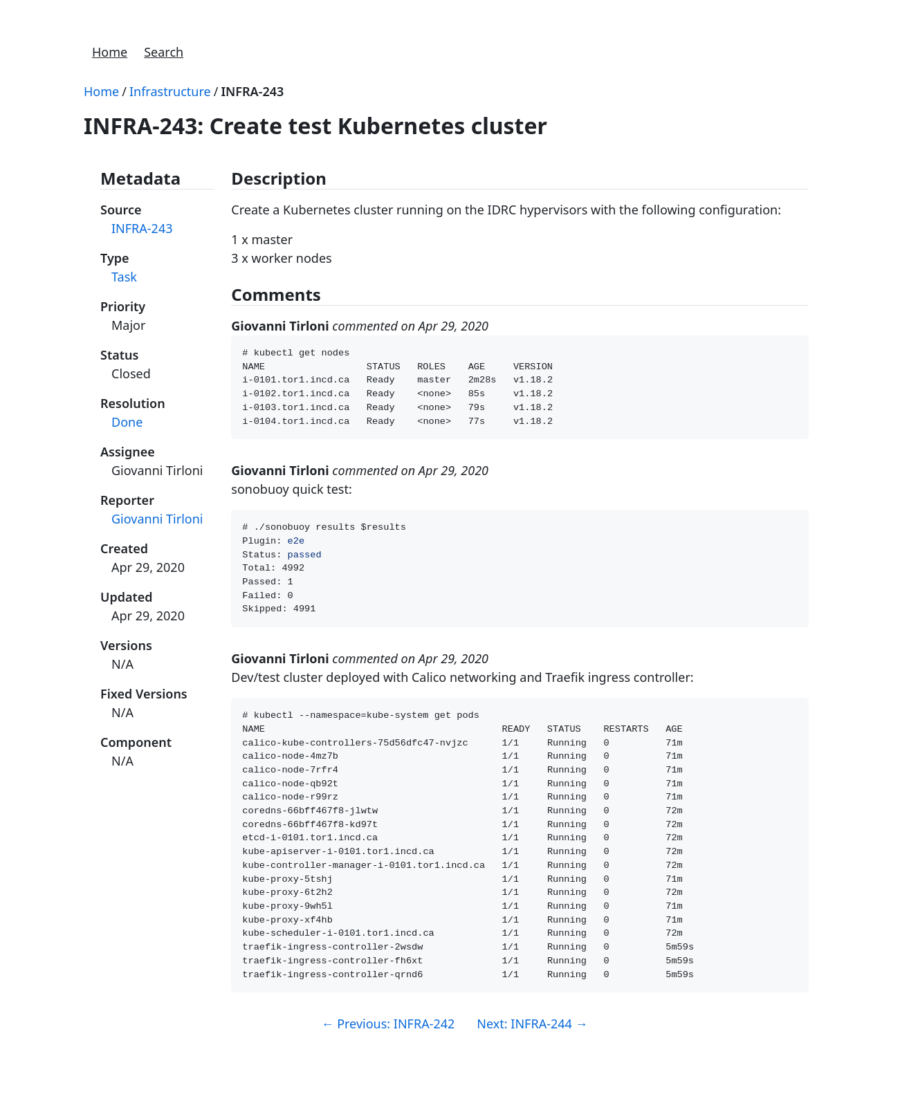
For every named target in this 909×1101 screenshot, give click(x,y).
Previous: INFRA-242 (387, 1069)
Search (163, 52)
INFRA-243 (252, 91)
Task (124, 276)
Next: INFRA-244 (532, 1069)
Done (127, 422)
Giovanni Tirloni (157, 518)
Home (109, 52)
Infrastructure (170, 91)
